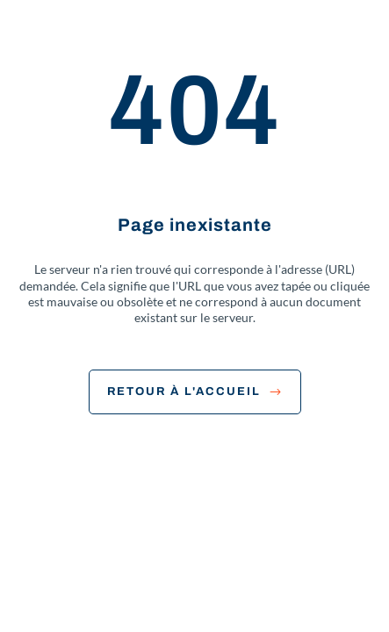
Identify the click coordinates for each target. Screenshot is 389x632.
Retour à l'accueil (195, 391)
